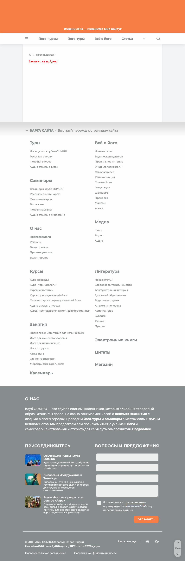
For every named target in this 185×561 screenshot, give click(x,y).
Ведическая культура (109, 156)
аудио (92, 546)
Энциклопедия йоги (108, 166)
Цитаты (102, 352)
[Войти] (147, 541)
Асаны (99, 208)
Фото (98, 230)
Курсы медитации (41, 290)
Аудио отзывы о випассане (47, 214)
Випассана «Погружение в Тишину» (62, 476)
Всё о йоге (106, 143)
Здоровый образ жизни (110, 295)
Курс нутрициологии (43, 284)
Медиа (102, 222)
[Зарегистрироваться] (157, 541)
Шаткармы (102, 192)
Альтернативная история (111, 290)
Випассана (37, 204)
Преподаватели (40, 236)
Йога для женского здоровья (48, 338)
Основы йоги (103, 182)
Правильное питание (109, 161)
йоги (131, 424)
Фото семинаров (41, 199)
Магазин (104, 364)
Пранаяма (102, 197)
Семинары (41, 180)
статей (45, 546)
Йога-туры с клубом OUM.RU (48, 151)
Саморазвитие (104, 172)
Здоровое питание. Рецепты (113, 284)
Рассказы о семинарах (45, 194)
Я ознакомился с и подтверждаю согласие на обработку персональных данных (127, 506)
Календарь (41, 373)
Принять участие (41, 252)
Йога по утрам (39, 348)
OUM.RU (47, 542)
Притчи (100, 326)
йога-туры (92, 419)
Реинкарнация (105, 177)
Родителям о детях (107, 300)
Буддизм (100, 315)
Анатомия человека (108, 305)
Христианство (104, 310)
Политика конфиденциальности (95, 553)
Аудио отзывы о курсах (45, 305)
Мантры (100, 202)
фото (75, 546)
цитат (61, 546)
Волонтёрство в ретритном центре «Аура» (63, 499)
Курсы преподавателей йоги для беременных (60, 310)
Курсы (36, 271)
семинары (113, 419)
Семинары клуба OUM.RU (46, 188)
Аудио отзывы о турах (44, 166)
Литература (107, 271)
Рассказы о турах (41, 156)
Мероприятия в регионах (47, 363)
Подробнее (141, 429)
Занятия (38, 324)
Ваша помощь (39, 247)
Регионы (35, 242)
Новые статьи (103, 151)
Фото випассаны (41, 209)
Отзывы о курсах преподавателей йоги (55, 300)
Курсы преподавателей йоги (48, 295)
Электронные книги (116, 340)
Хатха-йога (37, 353)
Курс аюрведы (39, 279)
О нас (36, 228)
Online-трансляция (42, 358)
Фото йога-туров (40, 161)
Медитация (102, 187)
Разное (99, 321)
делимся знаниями (131, 414)
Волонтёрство (39, 257)
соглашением (135, 502)
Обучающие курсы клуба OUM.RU (61, 457)
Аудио (99, 240)
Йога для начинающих (45, 343)
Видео (99, 235)
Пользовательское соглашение (45, 553)
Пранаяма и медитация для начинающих (57, 332)
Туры (35, 143)
